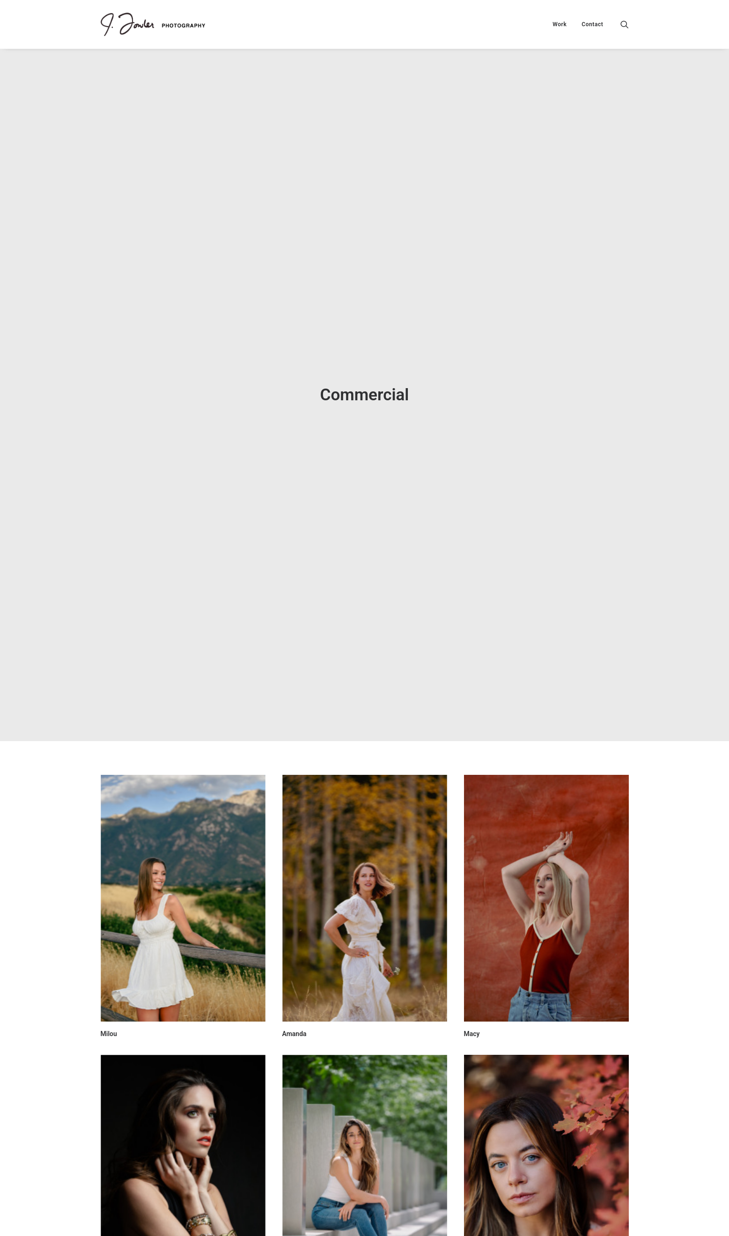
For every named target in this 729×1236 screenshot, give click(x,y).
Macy (472, 919)
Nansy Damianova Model (318, 1200)
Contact (592, 24)
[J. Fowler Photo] (153, 24)
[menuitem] (559, 24)
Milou (109, 919)
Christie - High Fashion (134, 1199)
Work (559, 24)
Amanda (294, 919)
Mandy (474, 1200)
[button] (624, 24)
